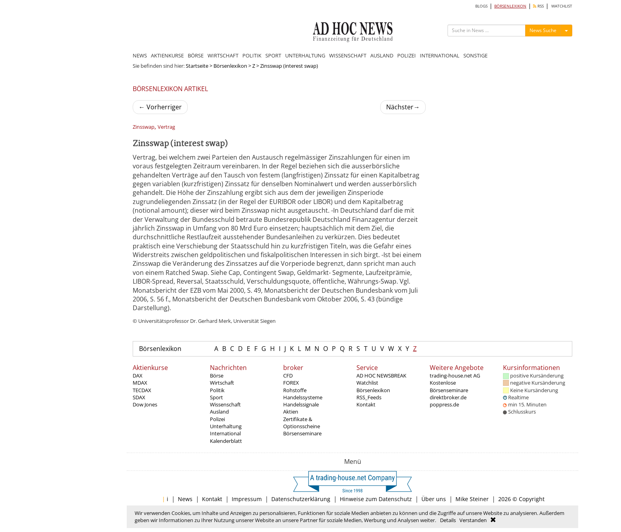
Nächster (403, 107)
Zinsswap (143, 127)
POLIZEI (406, 55)
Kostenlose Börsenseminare (449, 386)
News (185, 499)
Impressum (247, 499)
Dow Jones (145, 404)
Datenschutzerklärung (300, 499)
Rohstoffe (295, 390)
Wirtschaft (222, 382)
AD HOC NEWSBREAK (381, 375)
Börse (216, 375)
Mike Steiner (472, 499)
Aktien (290, 411)
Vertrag (166, 127)
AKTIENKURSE (167, 55)
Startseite (197, 65)
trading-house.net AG (455, 375)
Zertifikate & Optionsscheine (301, 423)
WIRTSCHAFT (223, 55)
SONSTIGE (475, 55)
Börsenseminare (302, 433)
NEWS (140, 55)
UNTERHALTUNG (305, 55)
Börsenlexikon (230, 65)
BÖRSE (196, 55)
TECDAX (142, 390)
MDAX (140, 382)
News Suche (543, 30)
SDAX (139, 397)
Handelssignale (301, 404)
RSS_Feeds (368, 397)
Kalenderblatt (226, 440)
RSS (538, 6)
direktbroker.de (448, 397)
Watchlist (367, 382)
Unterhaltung (226, 426)
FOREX (291, 382)
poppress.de (444, 404)
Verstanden (473, 520)
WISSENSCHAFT (347, 55)
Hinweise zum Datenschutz (376, 499)
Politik (217, 390)
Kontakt (365, 404)
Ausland (219, 411)
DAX (138, 375)
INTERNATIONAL (439, 55)
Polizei (217, 419)
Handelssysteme (302, 397)
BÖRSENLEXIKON (510, 6)
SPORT (273, 55)
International (225, 433)
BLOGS (481, 6)
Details (448, 520)
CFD (288, 375)
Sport (216, 397)
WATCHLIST (561, 6)
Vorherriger (160, 107)
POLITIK (251, 55)
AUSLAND (381, 55)
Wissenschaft (225, 404)
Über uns (433, 499)
